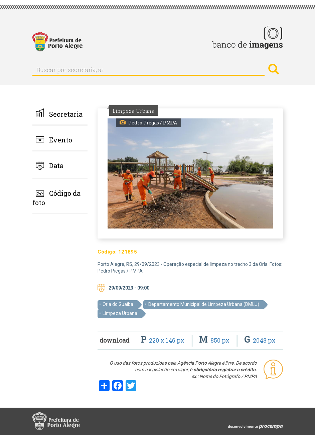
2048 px (260, 340)
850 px (215, 340)
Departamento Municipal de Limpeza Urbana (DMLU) (203, 304)
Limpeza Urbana (120, 313)
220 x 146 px (163, 340)
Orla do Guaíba (118, 304)
